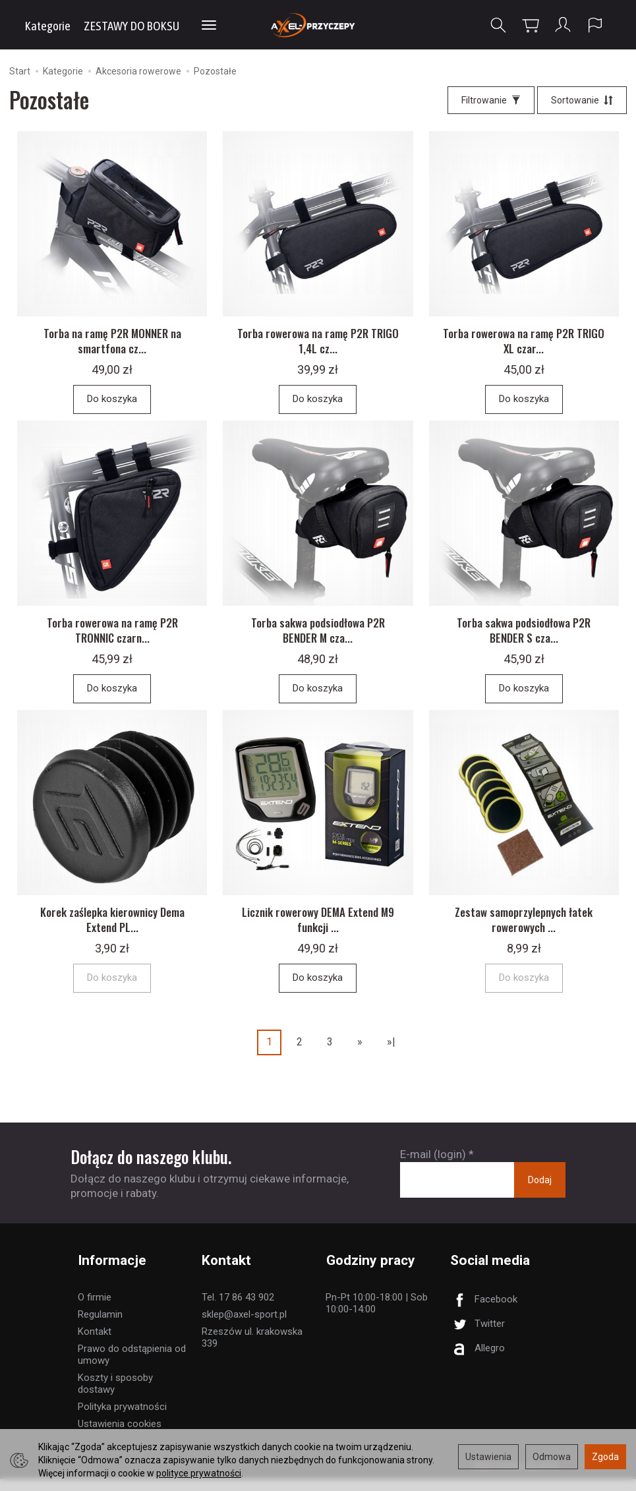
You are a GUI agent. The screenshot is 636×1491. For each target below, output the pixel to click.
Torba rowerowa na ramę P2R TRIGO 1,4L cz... (318, 345)
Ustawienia (488, 1456)
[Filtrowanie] (491, 100)
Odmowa (552, 1456)
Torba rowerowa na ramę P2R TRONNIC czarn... (112, 639)
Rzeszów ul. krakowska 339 (252, 1349)
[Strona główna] (318, 25)
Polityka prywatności (122, 1418)
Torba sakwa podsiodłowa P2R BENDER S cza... (524, 639)
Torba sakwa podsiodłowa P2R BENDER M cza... (318, 639)
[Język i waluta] (595, 25)
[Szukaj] (498, 25)
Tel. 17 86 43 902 (238, 1309)
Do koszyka (112, 403)
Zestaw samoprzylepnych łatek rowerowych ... (524, 933)
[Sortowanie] (582, 100)
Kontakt (94, 1343)
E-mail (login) (433, 1166)
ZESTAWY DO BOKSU (131, 25)
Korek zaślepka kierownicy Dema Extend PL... (112, 933)
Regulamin (100, 1326)
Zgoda (605, 1456)
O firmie (94, 1309)
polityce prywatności (198, 1473)
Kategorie (47, 25)
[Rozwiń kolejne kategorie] (208, 25)
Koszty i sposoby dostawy (115, 1395)
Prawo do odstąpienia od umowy (132, 1366)
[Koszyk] (530, 25)
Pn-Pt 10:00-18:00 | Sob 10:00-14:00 (377, 1315)
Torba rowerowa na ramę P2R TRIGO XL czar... (523, 345)
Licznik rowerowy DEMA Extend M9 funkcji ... (318, 933)
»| (391, 1055)
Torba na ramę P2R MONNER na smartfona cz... (112, 345)
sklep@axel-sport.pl (244, 1326)
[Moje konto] (562, 25)
